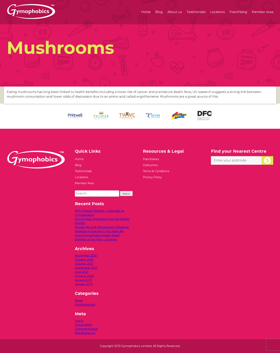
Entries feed (83, 325)
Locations (217, 12)
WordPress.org (85, 333)
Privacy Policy (152, 177)
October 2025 (84, 259)
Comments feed (86, 329)
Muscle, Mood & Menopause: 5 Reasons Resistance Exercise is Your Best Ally (102, 229)
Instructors (150, 165)
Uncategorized (85, 304)
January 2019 (84, 284)
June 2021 (81, 272)
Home (146, 12)
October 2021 (84, 263)
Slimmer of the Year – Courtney (96, 239)
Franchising (238, 12)
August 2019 (83, 280)
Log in (79, 320)
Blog (159, 12)
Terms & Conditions (156, 171)
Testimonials (196, 12)
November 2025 (86, 255)
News (79, 300)
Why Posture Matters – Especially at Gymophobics (99, 213)
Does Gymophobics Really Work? (97, 235)
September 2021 (86, 268)
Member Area (262, 12)
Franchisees (151, 159)
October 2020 (84, 276)
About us (174, 12)
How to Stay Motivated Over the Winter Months (102, 221)
